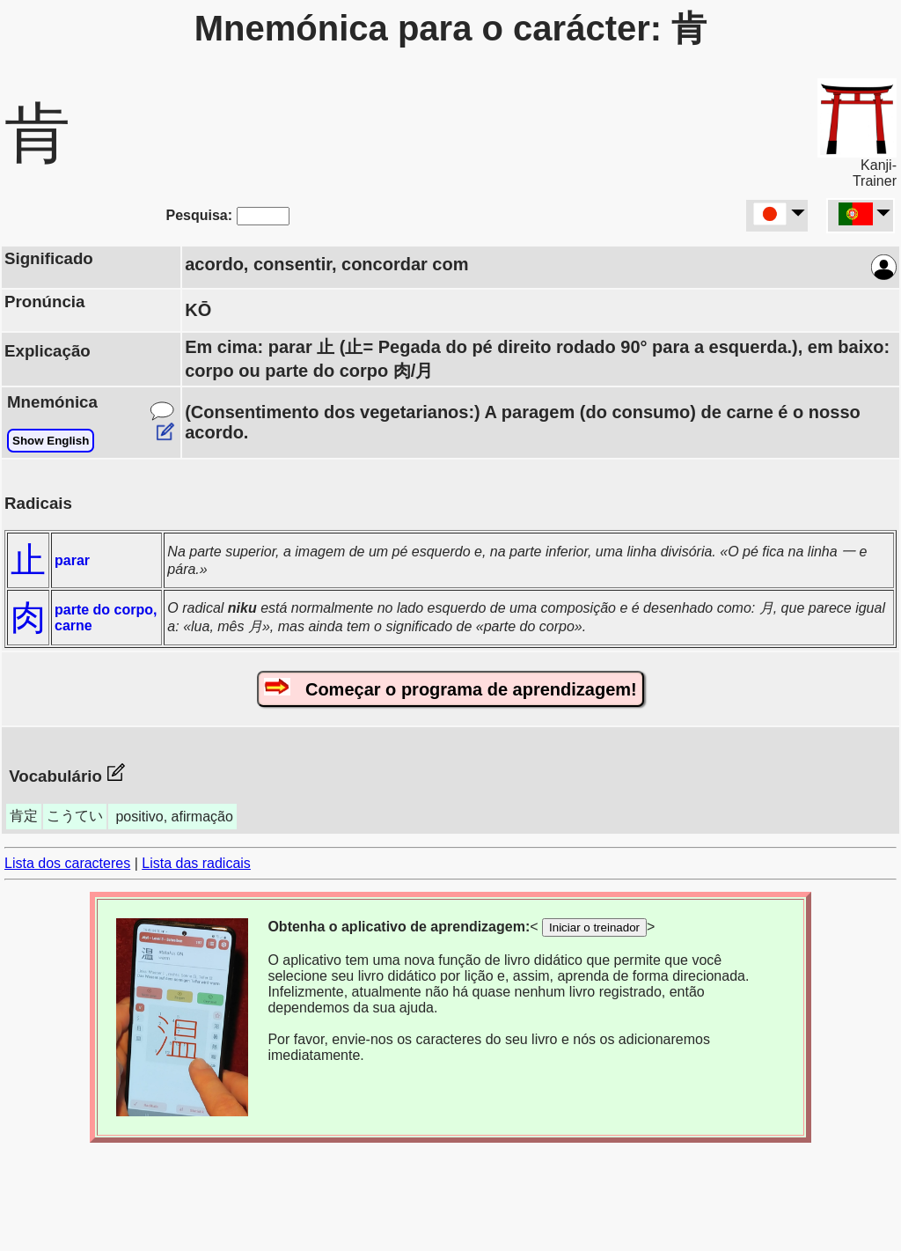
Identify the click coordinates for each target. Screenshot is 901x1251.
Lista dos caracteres (67, 863)
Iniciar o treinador (594, 927)
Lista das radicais (196, 863)
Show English (50, 440)
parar (72, 560)
